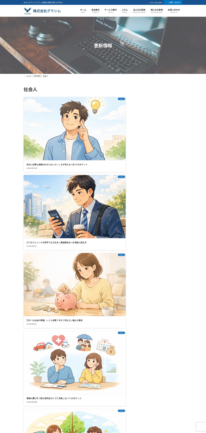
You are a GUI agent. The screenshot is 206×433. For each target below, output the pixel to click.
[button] (153, 356)
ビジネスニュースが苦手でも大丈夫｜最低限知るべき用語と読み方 (76, 124)
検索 (174, 89)
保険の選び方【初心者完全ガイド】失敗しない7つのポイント (39, 166)
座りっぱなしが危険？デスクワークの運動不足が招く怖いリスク (39, 249)
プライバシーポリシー (56, 394)
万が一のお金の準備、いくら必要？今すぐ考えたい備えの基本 (113, 124)
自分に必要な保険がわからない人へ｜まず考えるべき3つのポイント (39, 124)
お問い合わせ (173, 2)
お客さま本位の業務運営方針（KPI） (90, 394)
